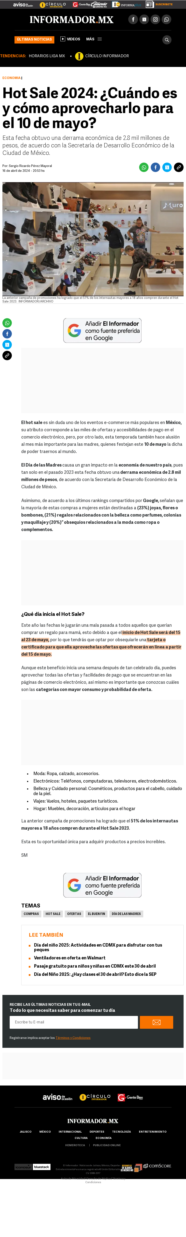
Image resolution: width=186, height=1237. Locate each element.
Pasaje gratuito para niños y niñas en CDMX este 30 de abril (95, 966)
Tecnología (121, 1132)
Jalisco (25, 1132)
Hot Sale (53, 914)
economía (104, 1138)
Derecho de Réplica (99, 1179)
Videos (70, 38)
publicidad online (107, 1145)
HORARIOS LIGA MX (47, 56)
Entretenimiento (152, 1132)
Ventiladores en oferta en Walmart (70, 958)
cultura (81, 1138)
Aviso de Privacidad (73, 1179)
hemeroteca (75, 1145)
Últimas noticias (34, 40)
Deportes (97, 1132)
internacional (70, 1132)
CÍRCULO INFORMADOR (107, 56)
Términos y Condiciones (73, 1038)
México (45, 1132)
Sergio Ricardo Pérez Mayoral (30, 166)
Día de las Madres (126, 914)
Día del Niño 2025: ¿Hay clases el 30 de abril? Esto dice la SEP (95, 974)
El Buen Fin (96, 914)
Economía (11, 78)
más (94, 39)
